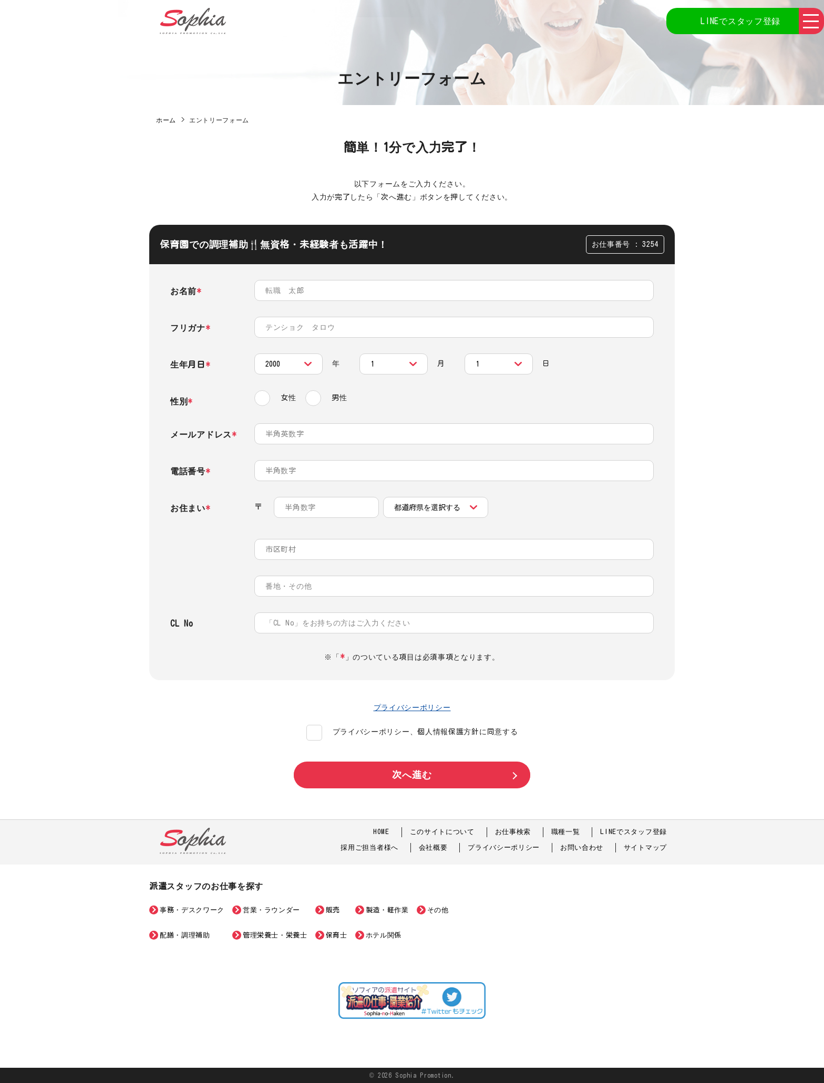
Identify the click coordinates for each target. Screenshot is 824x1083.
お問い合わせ (581, 847)
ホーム (166, 120)
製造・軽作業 (387, 910)
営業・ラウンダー (271, 910)
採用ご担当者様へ (369, 847)
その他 (438, 910)
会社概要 (433, 847)
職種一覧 (565, 831)
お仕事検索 (513, 831)
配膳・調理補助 (185, 935)
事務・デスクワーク (192, 910)
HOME (381, 831)
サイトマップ (645, 847)
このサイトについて (442, 831)
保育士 (336, 935)
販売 (333, 910)
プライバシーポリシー (412, 707)
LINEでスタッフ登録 (740, 21)
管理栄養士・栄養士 (275, 935)
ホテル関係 (383, 935)
